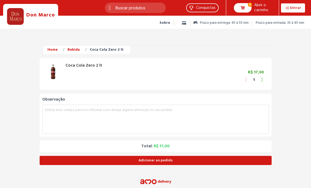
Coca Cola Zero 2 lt (107, 49)
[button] (202, 7)
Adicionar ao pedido (155, 160)
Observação (53, 99)
